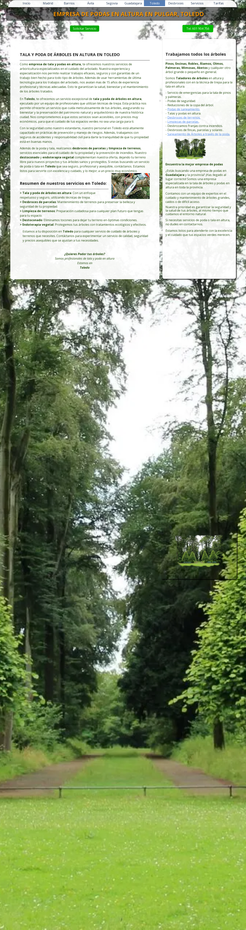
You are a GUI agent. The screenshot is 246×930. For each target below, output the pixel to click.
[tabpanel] (85, 160)
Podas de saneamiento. (187, 121)
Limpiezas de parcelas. (187, 130)
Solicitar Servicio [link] (118, 28)
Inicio (26, 3)
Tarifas (218, 3)
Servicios (197, 3)
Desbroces (176, 3)
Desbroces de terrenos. (187, 127)
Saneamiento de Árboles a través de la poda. (199, 140)
